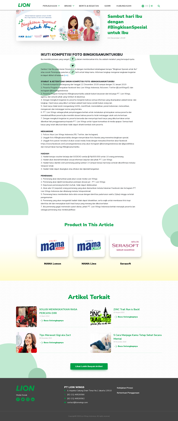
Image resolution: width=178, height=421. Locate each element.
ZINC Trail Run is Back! (126, 309)
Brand (68, 6)
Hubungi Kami (123, 6)
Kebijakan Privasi (125, 388)
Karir (108, 6)
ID (152, 6)
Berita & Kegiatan (89, 6)
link (66, 75)
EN (146, 6)
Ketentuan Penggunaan (128, 392)
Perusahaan (50, 6)
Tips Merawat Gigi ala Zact (55, 335)
